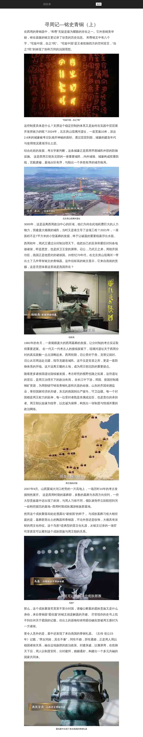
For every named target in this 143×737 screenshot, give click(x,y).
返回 (99, 4)
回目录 (47, 4)
